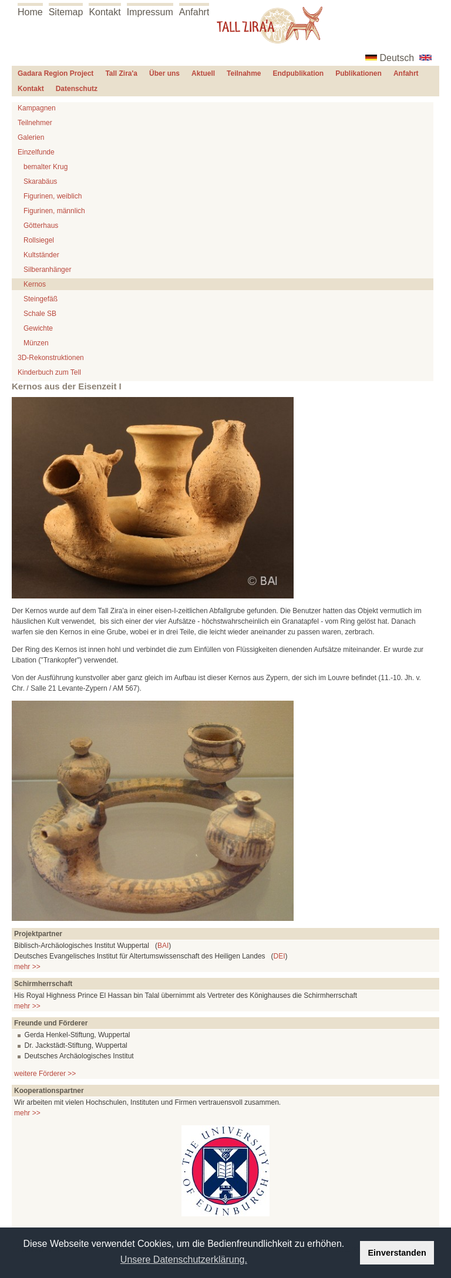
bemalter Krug (45, 167)
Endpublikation (298, 73)
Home (30, 12)
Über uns (164, 73)
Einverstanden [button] (397, 1252)
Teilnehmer (35, 123)
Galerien (31, 137)
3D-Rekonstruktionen (51, 358)
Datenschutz (76, 89)
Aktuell (203, 73)
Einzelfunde (36, 152)
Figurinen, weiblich (52, 196)
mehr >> (27, 967)
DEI (279, 956)
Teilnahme (244, 73)
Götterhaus (40, 225)
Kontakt (104, 12)
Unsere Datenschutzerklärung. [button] (183, 1259)
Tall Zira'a (121, 73)
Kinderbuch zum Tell (49, 372)
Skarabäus (40, 181)
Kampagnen (37, 108)
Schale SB (39, 314)
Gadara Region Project (55, 73)
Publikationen (358, 73)
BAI (163, 945)
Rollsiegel (38, 240)
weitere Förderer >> (45, 1074)
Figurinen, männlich (54, 211)
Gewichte (38, 328)
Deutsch (397, 58)
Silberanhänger (47, 269)
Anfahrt (194, 12)
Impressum (150, 12)
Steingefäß (40, 299)
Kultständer (41, 255)
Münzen (36, 343)
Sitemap (66, 12)
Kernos (34, 284)
